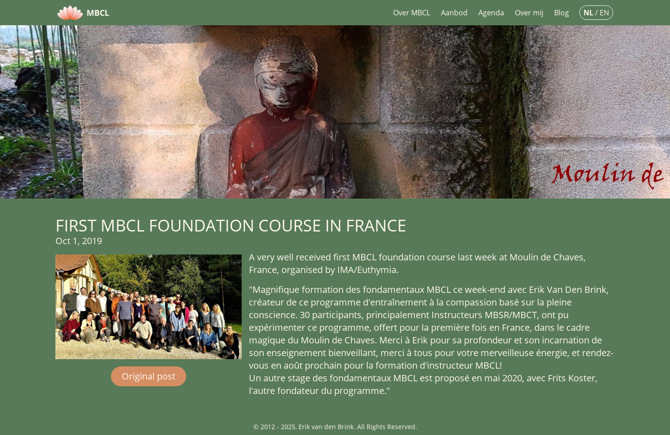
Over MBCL (411, 13)
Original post (148, 376)
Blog (561, 13)
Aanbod (454, 13)
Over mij (529, 13)
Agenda (491, 13)
